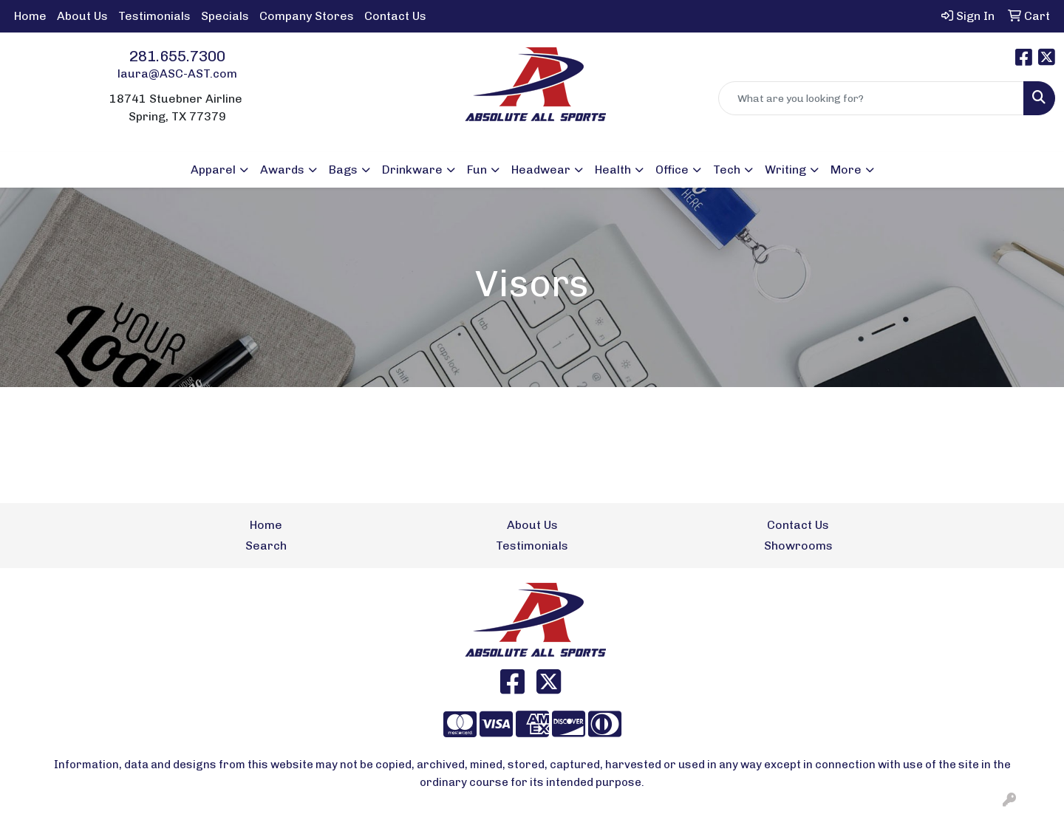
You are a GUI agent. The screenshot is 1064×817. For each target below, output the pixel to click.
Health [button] (613, 170)
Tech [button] (726, 170)
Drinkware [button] (412, 170)
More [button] (846, 170)
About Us (82, 16)
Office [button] (672, 170)
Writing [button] (785, 170)
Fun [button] (477, 170)
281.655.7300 (177, 56)
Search (266, 546)
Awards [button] (282, 170)
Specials (225, 16)
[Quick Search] (871, 98)
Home (30, 16)
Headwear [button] (540, 170)
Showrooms (798, 546)
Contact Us (395, 16)
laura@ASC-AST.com (177, 73)
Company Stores (306, 16)
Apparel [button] (213, 170)
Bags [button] (343, 170)
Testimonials (154, 16)
